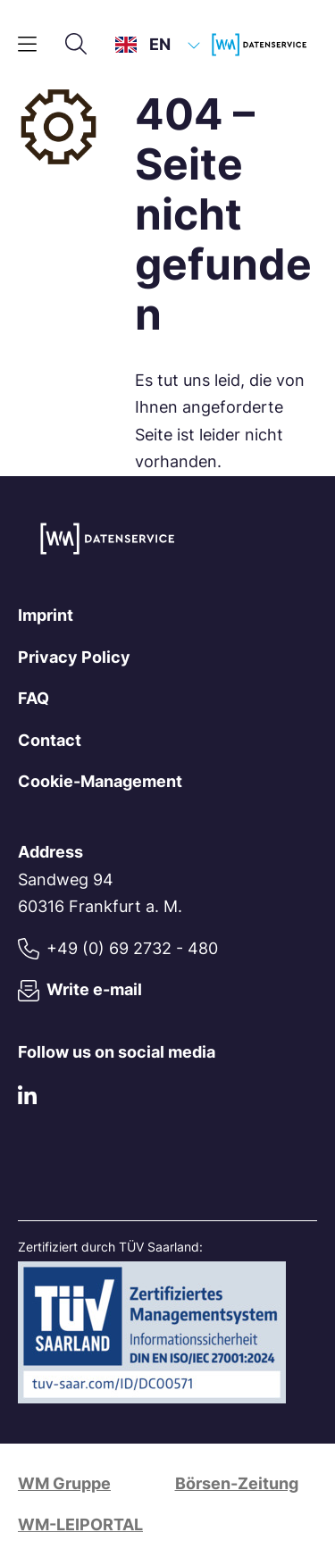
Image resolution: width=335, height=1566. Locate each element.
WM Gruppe (64, 1483)
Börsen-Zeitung (236, 1483)
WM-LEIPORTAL (80, 1524)
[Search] (76, 44)
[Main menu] (27, 44)
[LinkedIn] (27, 1099)
